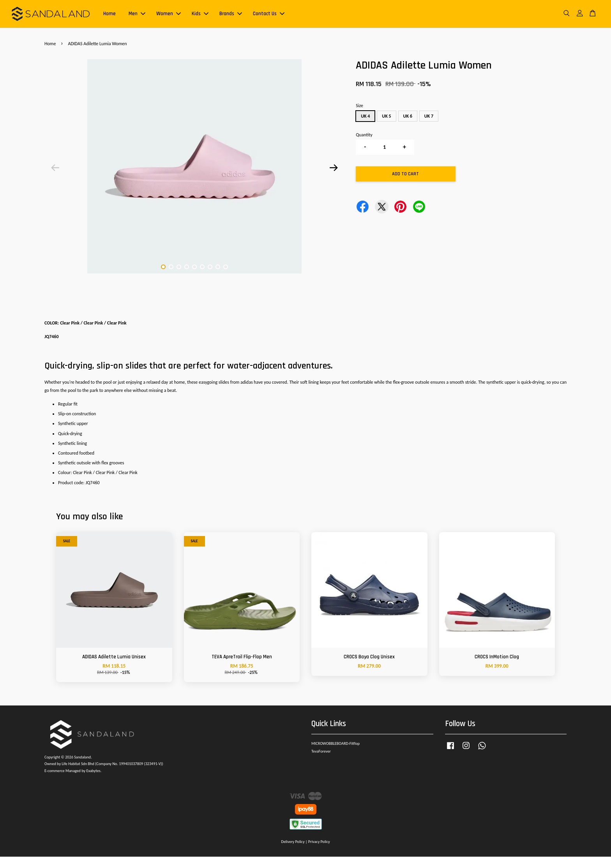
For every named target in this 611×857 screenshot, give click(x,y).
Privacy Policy (319, 842)
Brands (230, 14)
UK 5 (386, 116)
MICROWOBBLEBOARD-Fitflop (335, 743)
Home (109, 14)
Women (168, 14)
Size (359, 106)
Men (137, 14)
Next (333, 168)
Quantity (364, 135)
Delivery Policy (292, 842)
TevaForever (321, 751)
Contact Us (268, 14)
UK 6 (407, 116)
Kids (200, 14)
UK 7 (428, 116)
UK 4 (365, 116)
